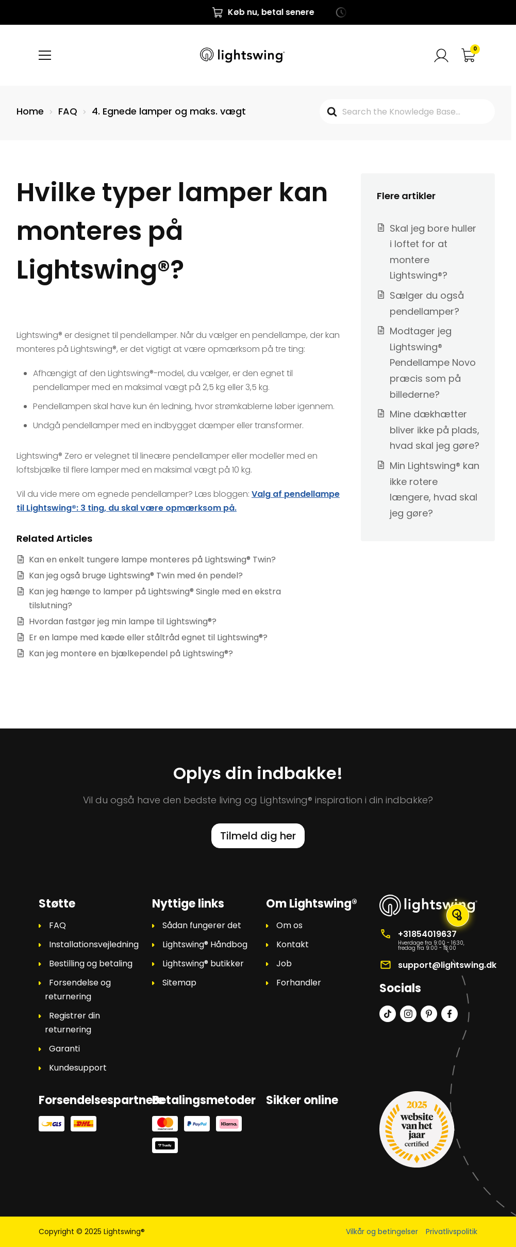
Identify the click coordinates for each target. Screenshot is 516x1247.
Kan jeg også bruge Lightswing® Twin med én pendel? (136, 575)
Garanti (64, 1049)
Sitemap (179, 983)
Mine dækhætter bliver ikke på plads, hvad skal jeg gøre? (434, 430)
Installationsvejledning (94, 944)
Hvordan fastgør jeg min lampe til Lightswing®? (123, 621)
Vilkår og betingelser (382, 1231)
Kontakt (292, 944)
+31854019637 (427, 934)
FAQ (57, 925)
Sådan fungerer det (201, 925)
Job (284, 963)
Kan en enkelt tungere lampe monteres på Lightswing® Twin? (152, 559)
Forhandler (298, 983)
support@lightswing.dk (447, 965)
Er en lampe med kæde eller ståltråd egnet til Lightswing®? (148, 637)
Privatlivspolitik (451, 1231)
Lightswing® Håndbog (204, 944)
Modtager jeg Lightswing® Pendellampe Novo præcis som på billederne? (433, 362)
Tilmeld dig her (258, 836)
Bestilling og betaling (90, 963)
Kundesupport (78, 1068)
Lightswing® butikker (203, 963)
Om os (289, 925)
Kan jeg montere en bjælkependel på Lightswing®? (131, 653)
